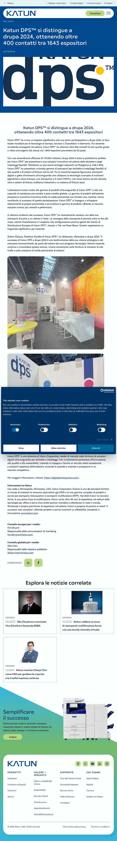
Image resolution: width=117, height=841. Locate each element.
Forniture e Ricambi (17, 784)
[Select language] (109, 3)
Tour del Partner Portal (70, 778)
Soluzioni (12, 790)
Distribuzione (40, 802)
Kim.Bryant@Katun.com (20, 534)
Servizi (11, 796)
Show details (103, 439)
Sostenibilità (39, 789)
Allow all (96, 448)
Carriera (90, 790)
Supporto (67, 772)
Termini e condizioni (100, 826)
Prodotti (14, 772)
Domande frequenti (69, 784)
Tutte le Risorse (67, 796)
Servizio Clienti (41, 796)
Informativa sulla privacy (74, 826)
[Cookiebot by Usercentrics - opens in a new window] (102, 391)
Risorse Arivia (66, 790)
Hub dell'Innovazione (43, 814)
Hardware (12, 778)
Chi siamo (93, 772)
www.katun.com (29, 513)
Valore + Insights (40, 773)
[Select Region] (94, 3)
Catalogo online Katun (56, 3)
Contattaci (95, 13)
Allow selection (58, 448)
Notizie (89, 784)
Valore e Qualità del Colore (43, 782)
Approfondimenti (42, 808)
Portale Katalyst (76, 3)
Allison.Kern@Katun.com (20, 552)
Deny (21, 448)
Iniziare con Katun (94, 796)
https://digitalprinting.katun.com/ (61, 477)
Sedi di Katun (92, 778)
